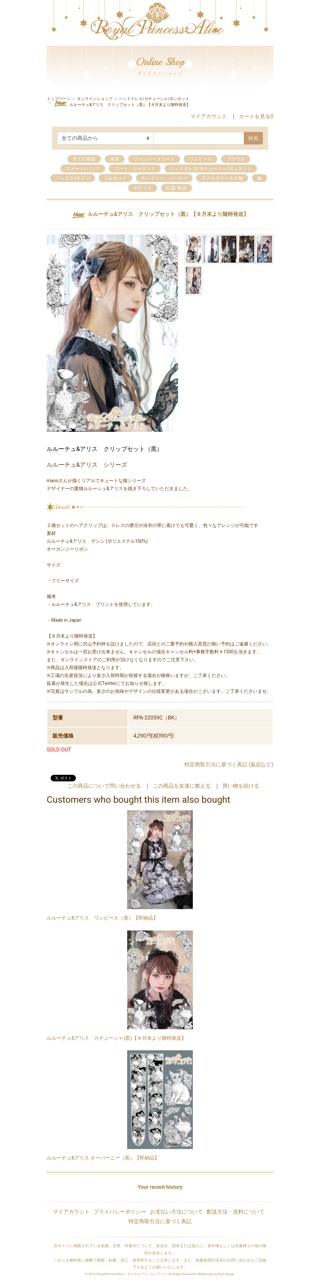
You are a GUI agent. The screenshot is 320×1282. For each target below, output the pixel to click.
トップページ (58, 99)
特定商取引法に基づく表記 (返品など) (228, 764)
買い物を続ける (240, 786)
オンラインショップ (94, 99)
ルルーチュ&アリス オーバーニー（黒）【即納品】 (103, 1158)
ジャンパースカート (154, 159)
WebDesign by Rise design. (216, 1274)
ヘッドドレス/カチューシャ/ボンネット (154, 99)
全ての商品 (84, 159)
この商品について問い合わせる (104, 786)
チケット (142, 188)
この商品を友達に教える (182, 786)
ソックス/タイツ (73, 178)
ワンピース (200, 159)
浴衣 (114, 159)
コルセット (115, 178)
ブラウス (235, 159)
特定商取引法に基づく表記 (160, 1221)
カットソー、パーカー (164, 178)
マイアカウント (208, 116)
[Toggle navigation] (51, 44)
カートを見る (256, 116)
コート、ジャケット (134, 168)
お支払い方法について (176, 1212)
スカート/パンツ (83, 168)
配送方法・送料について (235, 1212)
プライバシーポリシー (120, 1212)
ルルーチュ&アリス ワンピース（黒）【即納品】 (102, 918)
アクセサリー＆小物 (222, 178)
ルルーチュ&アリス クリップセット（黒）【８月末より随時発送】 (121, 104)
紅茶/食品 (176, 188)
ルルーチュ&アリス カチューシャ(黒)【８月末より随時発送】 (116, 1038)
